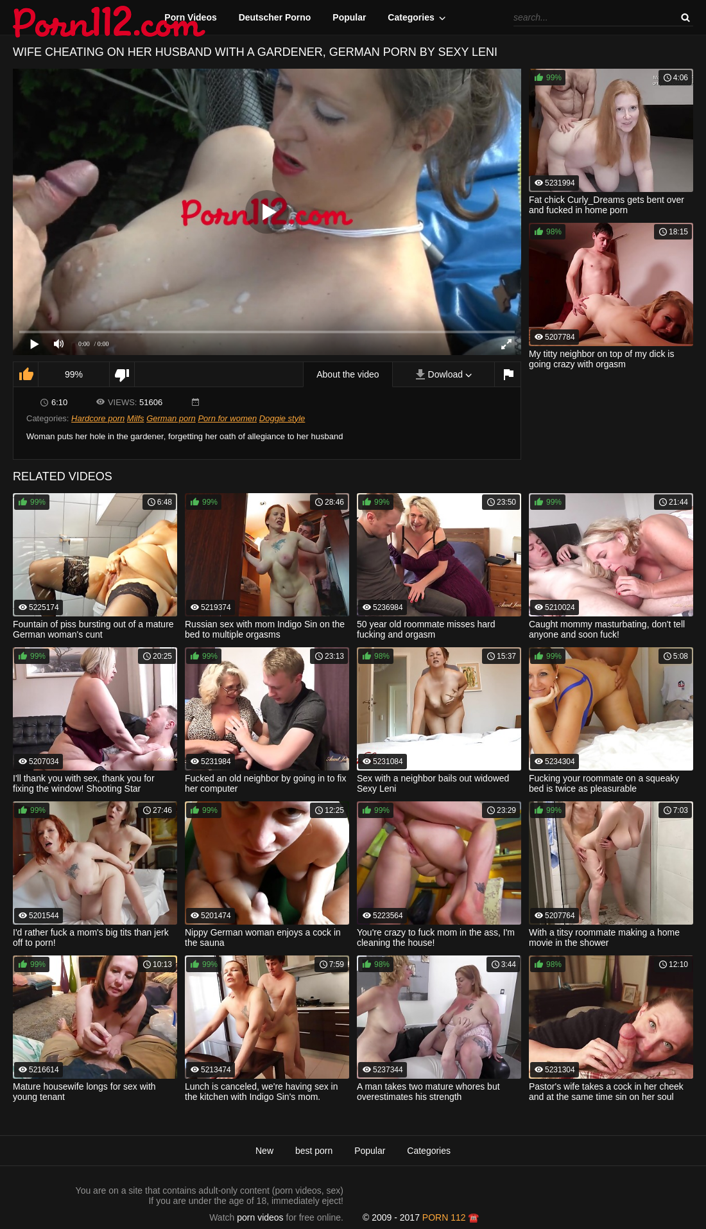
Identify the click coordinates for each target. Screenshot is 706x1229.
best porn (313, 1151)
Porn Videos (190, 17)
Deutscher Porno (275, 17)
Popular (349, 17)
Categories (411, 17)
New (264, 1151)
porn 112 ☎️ (450, 1217)
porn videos (260, 1217)
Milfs (135, 418)
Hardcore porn (98, 418)
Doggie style (282, 418)
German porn (171, 418)
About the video (347, 374)
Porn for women (227, 418)
